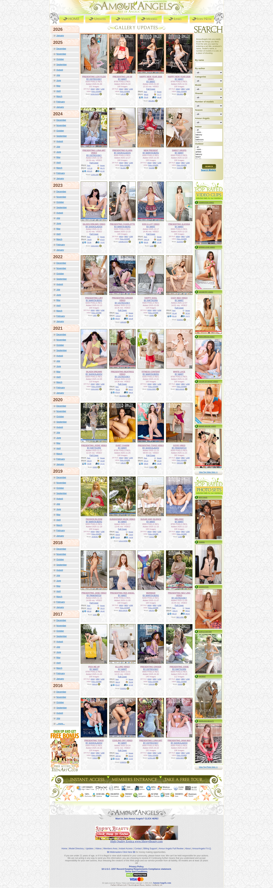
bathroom (208, 139)
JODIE (152, 315)
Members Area (110, 845)
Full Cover (150, 89)
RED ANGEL (180, 389)
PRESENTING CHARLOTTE (122, 224)
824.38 (117, 537)
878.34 (117, 392)
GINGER (123, 322)
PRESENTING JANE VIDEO (94, 593)
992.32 (118, 389)
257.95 (102, 171)
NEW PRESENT (151, 150)
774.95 (131, 534)
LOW (103, 89)
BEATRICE (123, 396)
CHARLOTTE (123, 241)
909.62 (187, 611)
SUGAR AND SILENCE (150, 519)
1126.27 (118, 315)
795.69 (146, 97)
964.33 (118, 682)
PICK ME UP (94, 666)
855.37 (117, 685)
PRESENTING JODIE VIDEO (94, 445)
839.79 (89, 461)
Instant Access (126, 845)
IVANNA (180, 168)
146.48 (159, 97)
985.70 (102, 168)
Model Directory (76, 845)
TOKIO (151, 467)
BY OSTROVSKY (94, 79)
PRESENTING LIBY (94, 298)
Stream (159, 91)
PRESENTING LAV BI (122, 76)
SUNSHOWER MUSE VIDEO (122, 519)
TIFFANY (180, 463)
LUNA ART (95, 174)
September (61, 64)
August (59, 69)
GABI (152, 246)
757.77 (159, 94)
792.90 (131, 682)
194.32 (131, 392)
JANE (95, 614)
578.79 (159, 461)
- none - (208, 132)
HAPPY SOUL (151, 298)
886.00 (146, 242)
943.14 (174, 613)
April (58, 91)
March (59, 96)
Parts (145, 91)
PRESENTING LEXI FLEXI (94, 76)
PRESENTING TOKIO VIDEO (151, 445)
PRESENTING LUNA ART (150, 740)
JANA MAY (95, 246)
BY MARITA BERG (151, 153)
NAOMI (151, 168)
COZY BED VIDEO (179, 298)
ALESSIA (180, 241)
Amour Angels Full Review (171, 845)
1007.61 (118, 756)
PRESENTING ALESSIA (179, 224)
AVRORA (95, 536)
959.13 (89, 608)
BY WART (122, 79)
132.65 (102, 242)
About (188, 845)
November (61, 54)
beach (208, 156)
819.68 (159, 239)
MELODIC (179, 519)
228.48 (131, 318)
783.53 (102, 608)
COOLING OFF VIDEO (122, 740)
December (61, 48)
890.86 (117, 758)
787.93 (187, 313)
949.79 (131, 315)
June (58, 80)
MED (97, 89)
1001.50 (146, 239)
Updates (89, 845)
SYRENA (123, 762)
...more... (60, 723)
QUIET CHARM (122, 445)
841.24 (174, 316)
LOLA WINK (123, 541)
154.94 (131, 537)
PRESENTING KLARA (122, 150)
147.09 (159, 242)
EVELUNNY (151, 389)
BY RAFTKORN (151, 300)
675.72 (146, 461)
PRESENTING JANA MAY (179, 740)
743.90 (89, 463)
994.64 (117, 318)
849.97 (131, 389)
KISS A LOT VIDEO (150, 224)
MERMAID (151, 593)
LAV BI (123, 94)
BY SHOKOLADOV (122, 153)
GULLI (151, 536)
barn (208, 137)
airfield (208, 152)
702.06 (89, 242)
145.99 (159, 463)
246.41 (187, 613)
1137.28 (89, 168)
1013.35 (89, 171)
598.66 (146, 463)
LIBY (95, 315)
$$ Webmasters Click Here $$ (121, 849)
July (58, 75)
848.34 (89, 611)
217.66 (131, 685)
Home (64, 845)
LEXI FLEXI (95, 94)
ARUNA (151, 610)
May (58, 85)
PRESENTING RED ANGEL (122, 593)
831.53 (131, 756)
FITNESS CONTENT (151, 371)
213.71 (187, 316)
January (60, 35)
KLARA (123, 168)
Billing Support (150, 845)
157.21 (102, 463)
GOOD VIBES (179, 445)
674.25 (102, 239)
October (60, 59)
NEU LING (180, 617)
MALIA (95, 684)
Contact (138, 845)
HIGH (93, 89)
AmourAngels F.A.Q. (202, 845)
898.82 (146, 94)
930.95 (118, 534)
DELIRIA (151, 101)
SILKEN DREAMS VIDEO (94, 224)
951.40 (174, 313)
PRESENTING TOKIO (94, 740)
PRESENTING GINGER (150, 666)
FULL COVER (96, 91)
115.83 (131, 758)
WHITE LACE (179, 371)
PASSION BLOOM (94, 519)
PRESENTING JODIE (179, 666)
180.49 (102, 611)
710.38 (102, 461)
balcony (208, 135)
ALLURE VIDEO (122, 666)
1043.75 (174, 611)
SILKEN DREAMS (94, 371)
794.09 (89, 239)
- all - (208, 130)
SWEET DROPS (179, 150)
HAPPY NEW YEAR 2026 (179, 76)
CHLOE (123, 463)
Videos (98, 845)
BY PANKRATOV (179, 448)
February (60, 101)
